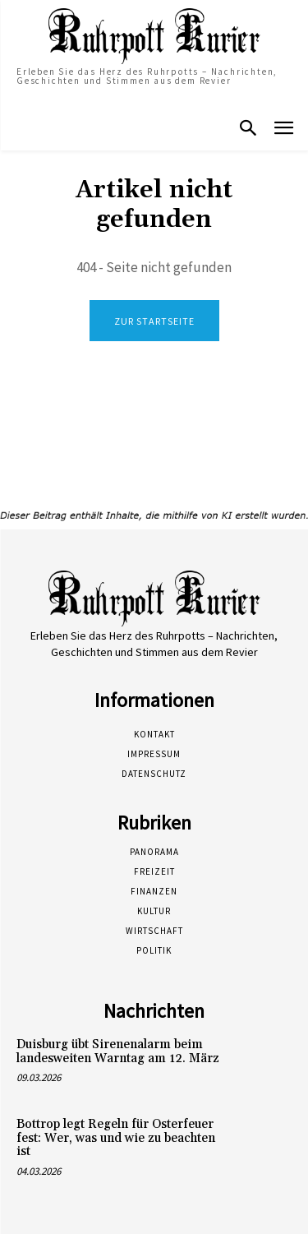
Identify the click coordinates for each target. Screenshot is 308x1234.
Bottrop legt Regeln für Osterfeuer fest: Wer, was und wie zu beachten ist (115, 1137)
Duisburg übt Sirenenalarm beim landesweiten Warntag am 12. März (117, 1051)
